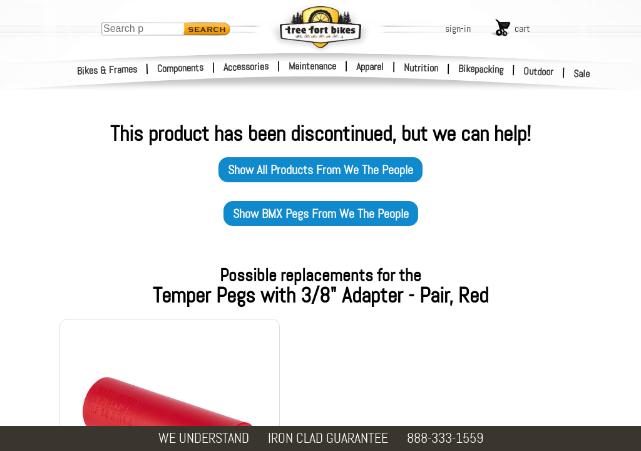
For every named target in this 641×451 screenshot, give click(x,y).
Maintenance (312, 66)
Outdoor (538, 71)
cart (522, 28)
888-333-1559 (445, 438)
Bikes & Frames (107, 70)
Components (180, 68)
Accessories (246, 67)
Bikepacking (481, 69)
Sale (581, 74)
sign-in (458, 28)
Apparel (370, 66)
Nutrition (421, 68)
